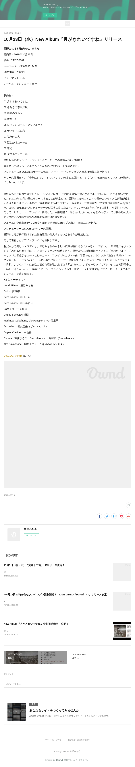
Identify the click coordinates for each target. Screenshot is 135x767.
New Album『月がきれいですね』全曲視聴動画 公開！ (36, 624)
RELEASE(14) (9, 495)
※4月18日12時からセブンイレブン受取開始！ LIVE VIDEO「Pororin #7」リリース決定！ (56, 594)
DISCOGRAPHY (13, 355)
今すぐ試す (50, 15)
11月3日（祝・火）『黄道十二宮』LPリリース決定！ (34, 565)
